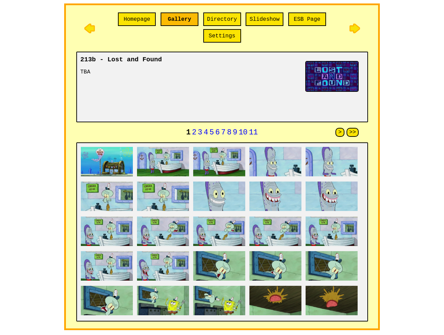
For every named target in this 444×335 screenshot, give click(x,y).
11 (253, 133)
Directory (222, 19)
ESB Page (307, 19)
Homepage (136, 19)
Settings (222, 36)
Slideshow (264, 19)
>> (352, 133)
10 (243, 133)
